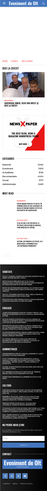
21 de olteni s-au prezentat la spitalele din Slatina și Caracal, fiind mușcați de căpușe (29, 225)
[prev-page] (3, 255)
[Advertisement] (23, 31)
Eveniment (21, 201)
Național (8, 100)
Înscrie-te (23, 445)
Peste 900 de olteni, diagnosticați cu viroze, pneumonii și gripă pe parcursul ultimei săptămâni (23, 300)
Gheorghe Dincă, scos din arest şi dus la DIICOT (21, 104)
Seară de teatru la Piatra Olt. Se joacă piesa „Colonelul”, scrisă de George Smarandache (19, 404)
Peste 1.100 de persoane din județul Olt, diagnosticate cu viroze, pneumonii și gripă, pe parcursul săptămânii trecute (23, 289)
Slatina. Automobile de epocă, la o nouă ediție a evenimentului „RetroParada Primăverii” (30, 243)
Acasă (4, 61)
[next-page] (7, 255)
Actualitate (22, 220)
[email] (23, 438)
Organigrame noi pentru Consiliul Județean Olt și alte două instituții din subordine (22, 354)
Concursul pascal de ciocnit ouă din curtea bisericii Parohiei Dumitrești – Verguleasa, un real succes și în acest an (22, 391)
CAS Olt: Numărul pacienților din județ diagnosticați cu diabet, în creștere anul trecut (23, 277)
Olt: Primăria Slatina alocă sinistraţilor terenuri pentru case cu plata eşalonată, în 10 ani (21, 372)
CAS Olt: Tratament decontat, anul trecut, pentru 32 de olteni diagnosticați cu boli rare (22, 295)
